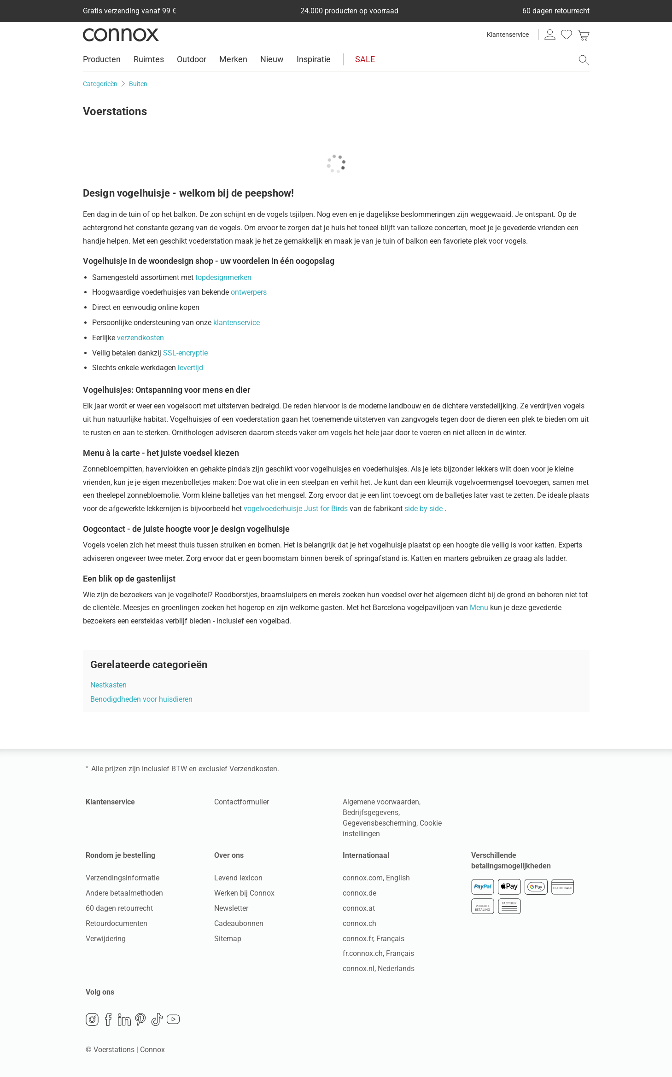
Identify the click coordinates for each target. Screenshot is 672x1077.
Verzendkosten (253, 768)
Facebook (108, 1019)
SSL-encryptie (185, 353)
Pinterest (140, 1019)
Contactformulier (241, 802)
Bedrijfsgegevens (370, 812)
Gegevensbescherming (379, 823)
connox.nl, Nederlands (379, 968)
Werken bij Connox (244, 893)
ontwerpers (249, 292)
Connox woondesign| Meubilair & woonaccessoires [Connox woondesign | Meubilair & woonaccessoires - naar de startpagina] (121, 34)
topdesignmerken (223, 277)
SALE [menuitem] (365, 59)
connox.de (359, 893)
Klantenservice (508, 34)
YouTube (173, 1019)
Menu (480, 607)
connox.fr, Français (373, 938)
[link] (584, 34)
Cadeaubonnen (238, 923)
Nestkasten (108, 685)
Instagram (92, 1019)
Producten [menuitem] (102, 59)
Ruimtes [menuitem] (149, 59)
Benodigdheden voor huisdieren (141, 699)
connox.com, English (376, 877)
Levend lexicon (238, 877)
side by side (424, 508)
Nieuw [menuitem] (272, 59)
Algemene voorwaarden (381, 802)
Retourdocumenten (116, 923)
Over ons (229, 855)
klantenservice (236, 322)
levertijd (190, 367)
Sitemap (227, 938)
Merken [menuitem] (233, 59)
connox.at (359, 908)
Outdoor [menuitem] (191, 59)
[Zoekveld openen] (584, 60)
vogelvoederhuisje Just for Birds (297, 508)
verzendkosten (140, 337)
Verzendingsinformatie (122, 877)
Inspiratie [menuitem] (314, 59)
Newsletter (231, 908)
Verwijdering (106, 938)
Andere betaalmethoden (124, 893)
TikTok (157, 1019)
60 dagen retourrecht (119, 908)
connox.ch (359, 923)
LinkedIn (124, 1019)
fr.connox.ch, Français (378, 953)
